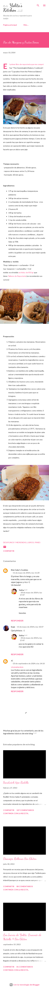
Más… (26, 25)
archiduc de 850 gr (26, 272)
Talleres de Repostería (17, 276)
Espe (13, 627)
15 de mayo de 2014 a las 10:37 (30, 627)
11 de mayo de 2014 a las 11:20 (26, 573)
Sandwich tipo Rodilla (16, 782)
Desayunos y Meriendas (15, 542)
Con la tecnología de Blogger (25, 984)
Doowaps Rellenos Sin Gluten (19, 859)
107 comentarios (25, 810)
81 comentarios (24, 967)
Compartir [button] (8, 551)
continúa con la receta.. (16, 813)
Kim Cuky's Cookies (19, 570)
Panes (37, 542)
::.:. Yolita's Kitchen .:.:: (13, 8)
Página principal (10, 25)
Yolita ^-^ (23, 590)
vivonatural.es (17, 667)
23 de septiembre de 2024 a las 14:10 (29, 663)
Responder (17, 620)
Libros (30, 542)
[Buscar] (38, 4)
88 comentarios (24, 886)
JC (12, 661)
